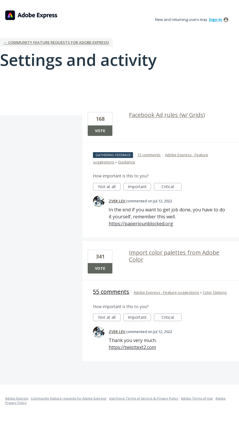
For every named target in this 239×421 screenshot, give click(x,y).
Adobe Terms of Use (197, 398)
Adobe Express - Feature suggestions (166, 292)
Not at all (109, 187)
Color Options (215, 292)
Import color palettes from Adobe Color (174, 256)
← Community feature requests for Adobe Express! (56, 42)
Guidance (126, 162)
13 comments (149, 154)
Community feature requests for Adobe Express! (68, 398)
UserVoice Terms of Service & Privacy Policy (143, 398)
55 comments (111, 292)
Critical (171, 187)
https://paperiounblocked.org (141, 223)
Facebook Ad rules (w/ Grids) (167, 115)
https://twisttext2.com (132, 347)
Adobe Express (16, 398)
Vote (100, 130)
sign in (215, 19)
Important (139, 187)
